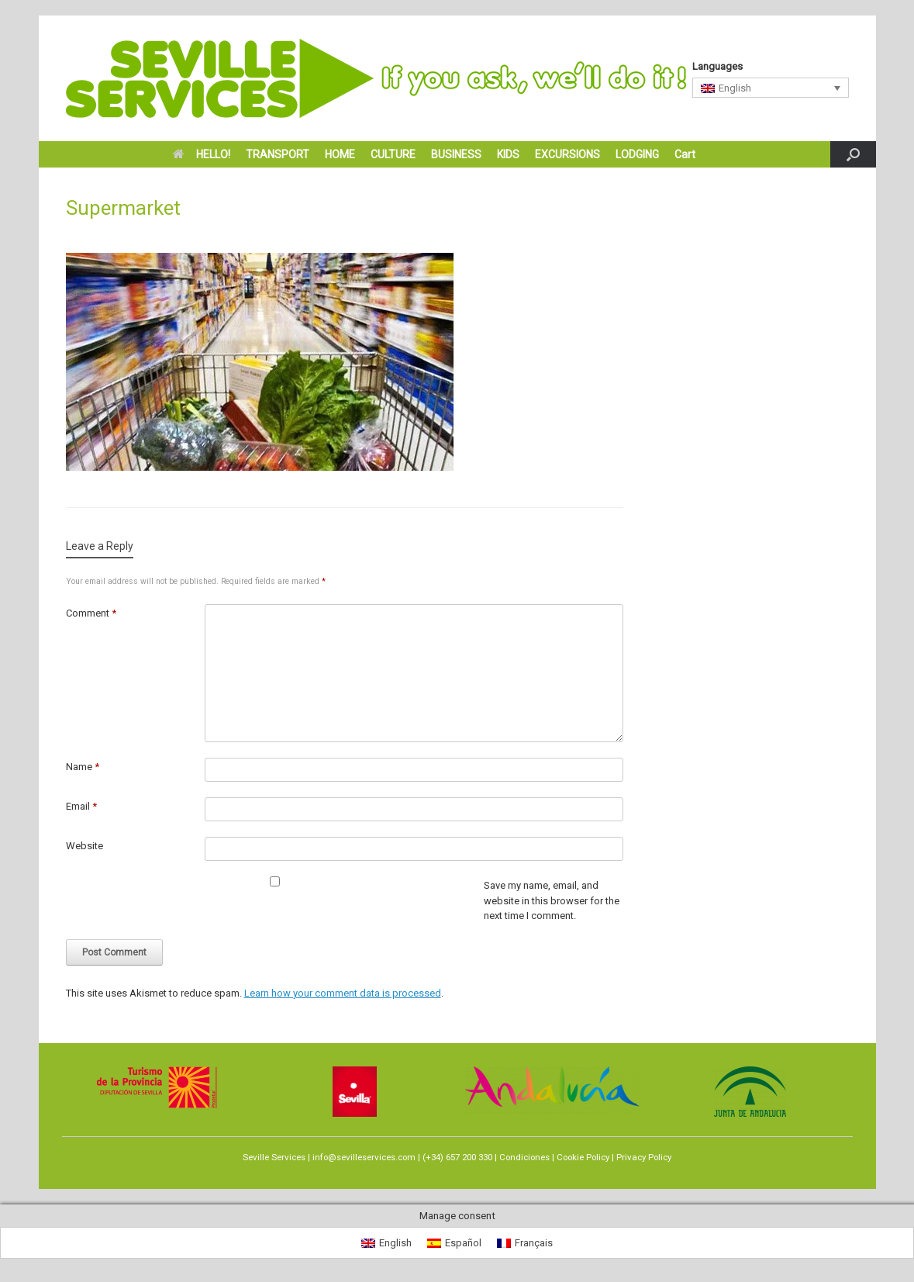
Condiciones (524, 1157)
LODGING (637, 154)
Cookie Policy (583, 1157)
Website (84, 846)
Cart (684, 154)
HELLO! (201, 154)
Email (81, 806)
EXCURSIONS (567, 154)
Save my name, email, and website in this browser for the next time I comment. (551, 900)
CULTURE (393, 154)
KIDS (508, 154)
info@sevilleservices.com (364, 1157)
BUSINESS (456, 154)
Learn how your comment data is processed (342, 993)
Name (82, 766)
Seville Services (274, 1157)
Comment (91, 613)
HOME (340, 154)
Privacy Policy (643, 1157)
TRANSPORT (277, 154)
